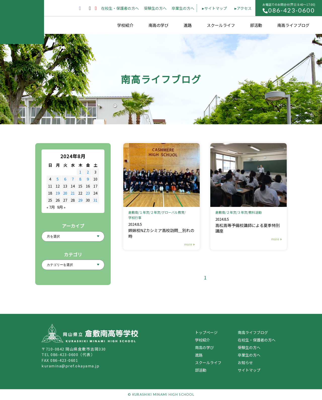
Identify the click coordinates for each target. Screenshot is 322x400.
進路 (188, 25)
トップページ (206, 332)
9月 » (61, 207)
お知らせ (245, 362)
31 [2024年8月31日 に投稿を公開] (95, 200)
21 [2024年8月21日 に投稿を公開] (73, 193)
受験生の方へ (155, 8)
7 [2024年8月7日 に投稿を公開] (73, 179)
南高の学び (158, 25)
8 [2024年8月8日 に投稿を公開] (80, 179)
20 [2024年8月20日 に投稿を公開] (65, 193)
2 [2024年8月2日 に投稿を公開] (88, 172)
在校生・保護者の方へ (120, 8)
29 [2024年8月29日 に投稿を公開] (80, 200)
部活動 (256, 25)
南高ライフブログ (293, 25)
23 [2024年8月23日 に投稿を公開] (88, 193)
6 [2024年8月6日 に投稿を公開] (65, 179)
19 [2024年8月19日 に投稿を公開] (58, 193)
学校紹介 (125, 25)
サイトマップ (215, 8)
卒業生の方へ (183, 8)
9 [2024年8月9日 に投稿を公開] (88, 179)
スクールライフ (221, 25)
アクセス (244, 8)
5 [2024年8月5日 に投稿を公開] (58, 179)
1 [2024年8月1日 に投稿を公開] (80, 172)
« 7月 (51, 207)
